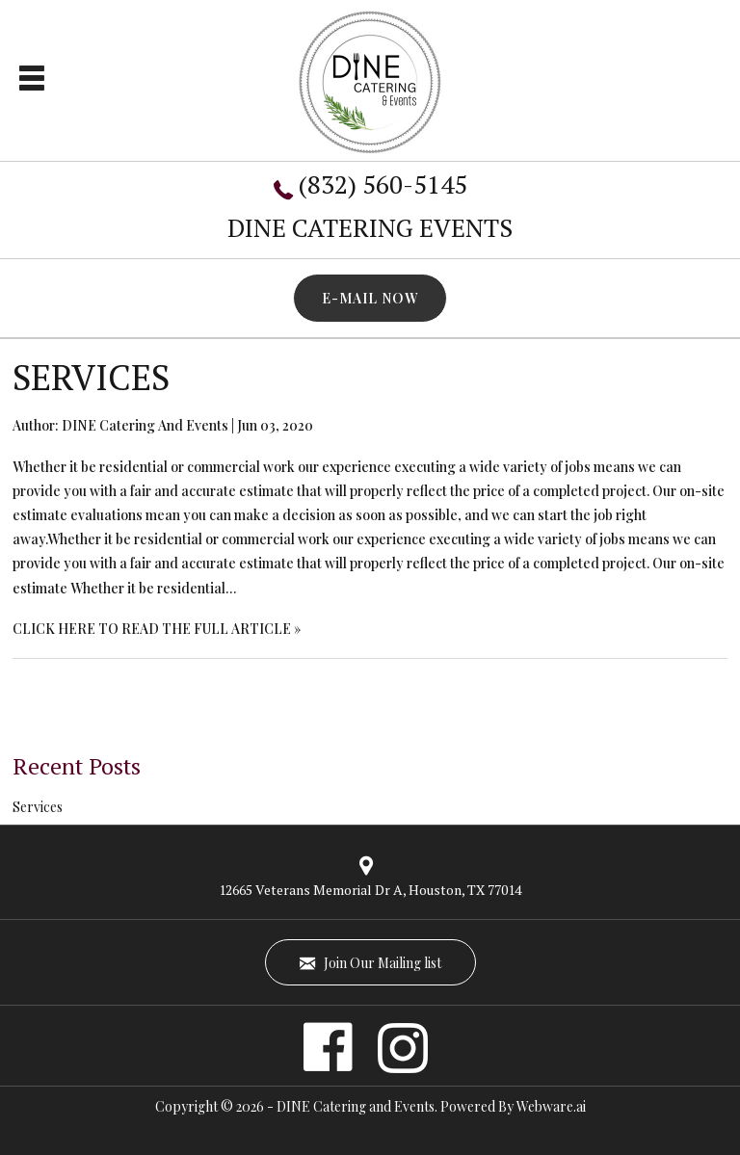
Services (91, 377)
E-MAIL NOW (370, 298)
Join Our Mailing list (370, 962)
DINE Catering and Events (356, 1106)
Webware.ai (551, 1106)
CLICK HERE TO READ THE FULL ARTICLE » (157, 628)
